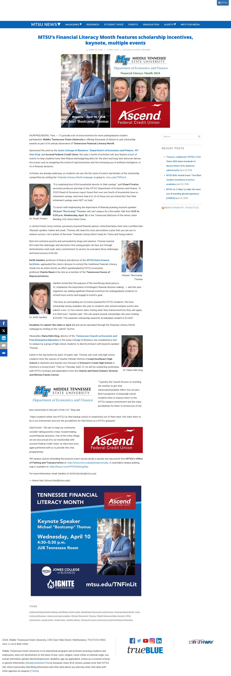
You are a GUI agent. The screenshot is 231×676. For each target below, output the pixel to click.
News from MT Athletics (182, 207)
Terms (34, 671)
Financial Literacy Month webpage (75, 177)
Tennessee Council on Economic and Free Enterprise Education (107, 620)
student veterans (73, 620)
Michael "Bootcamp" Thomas (83, 616)
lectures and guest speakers (58, 616)
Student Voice (113, 24)
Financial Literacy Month (124, 612)
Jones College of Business (73, 150)
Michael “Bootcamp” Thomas (69, 211)
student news (59, 620)
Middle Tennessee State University (111, 616)
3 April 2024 (113, 50)
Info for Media (190, 24)
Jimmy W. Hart (96, 50)
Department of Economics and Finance (111, 150)
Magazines (72, 24)
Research (92, 24)
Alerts (169, 24)
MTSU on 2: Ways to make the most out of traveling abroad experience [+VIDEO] (183, 194)
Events (133, 24)
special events (47, 620)
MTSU (224, 2)
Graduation (151, 24)
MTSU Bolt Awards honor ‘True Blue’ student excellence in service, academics (183, 180)
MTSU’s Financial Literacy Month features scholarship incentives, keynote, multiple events (115, 40)
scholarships (34, 620)
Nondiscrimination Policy (38, 663)
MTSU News (44, 24)
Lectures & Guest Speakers (136, 50)
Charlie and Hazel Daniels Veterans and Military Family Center (54, 612)
